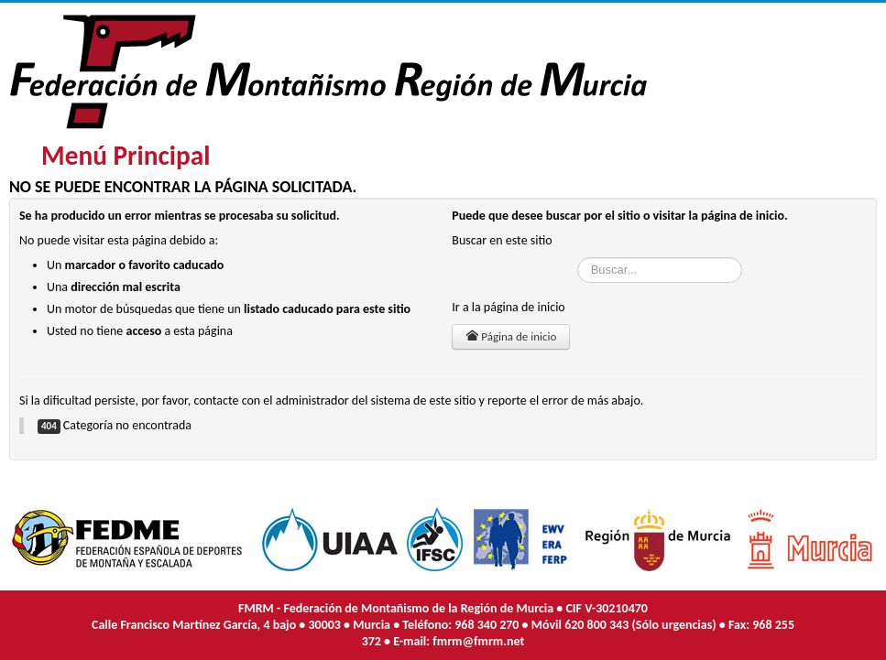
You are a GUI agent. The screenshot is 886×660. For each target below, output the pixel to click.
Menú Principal (125, 155)
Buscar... (577, 257)
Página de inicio (510, 336)
